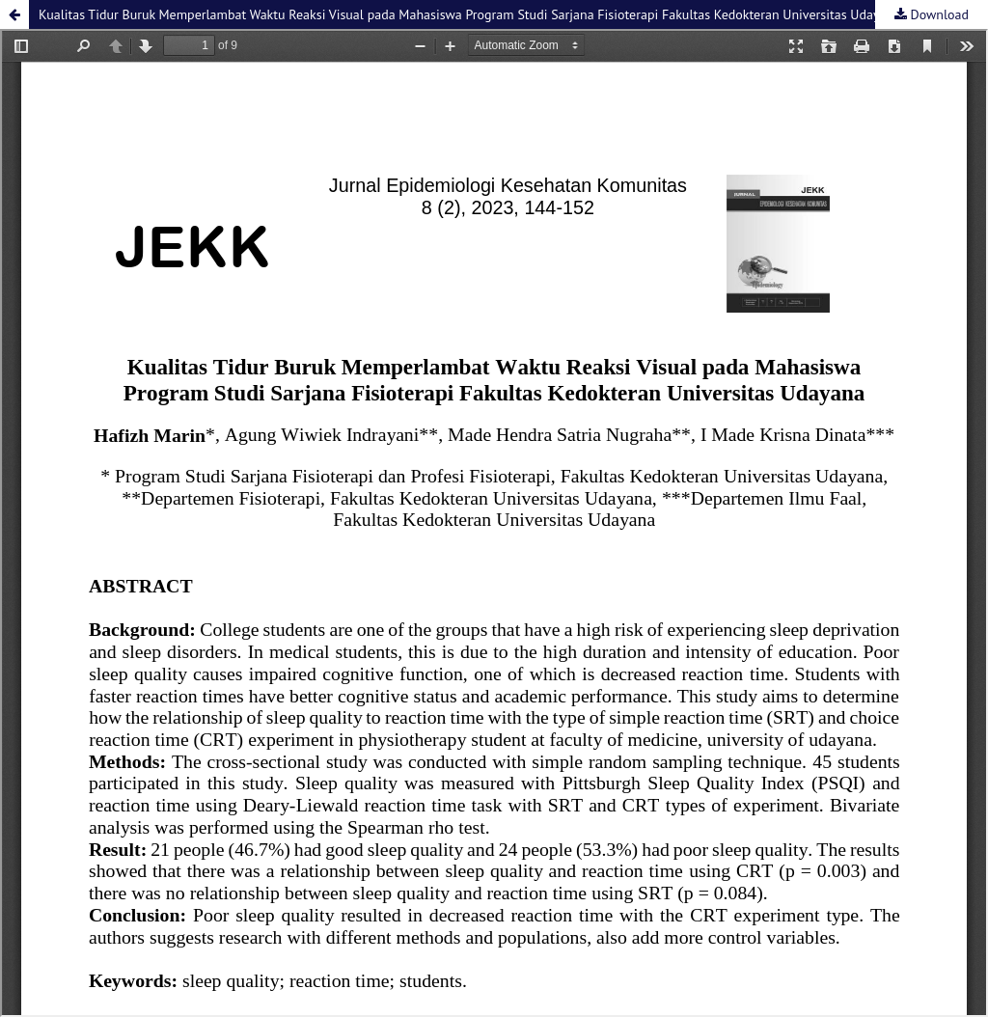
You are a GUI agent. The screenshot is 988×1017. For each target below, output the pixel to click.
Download (938, 14)
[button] (14, 14)
